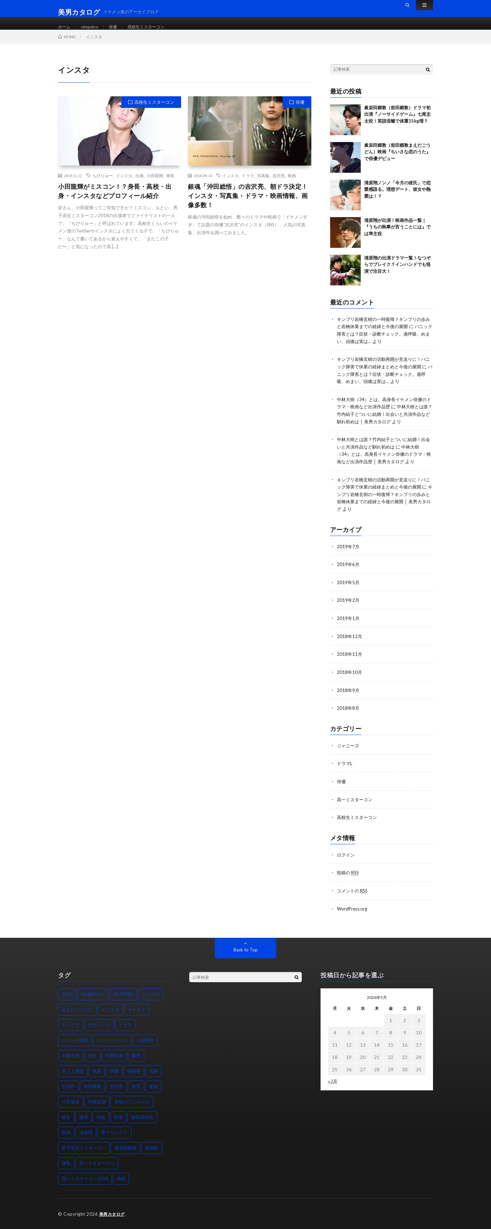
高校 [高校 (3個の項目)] (121, 1178)
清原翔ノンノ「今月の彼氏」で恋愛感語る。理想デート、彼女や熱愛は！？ (397, 197)
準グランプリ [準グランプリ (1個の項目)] (114, 1132)
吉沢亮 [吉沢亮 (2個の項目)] (116, 1086)
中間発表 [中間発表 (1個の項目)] (114, 1055)
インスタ (124, 183)
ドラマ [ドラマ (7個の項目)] (125, 1024)
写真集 (263, 183)
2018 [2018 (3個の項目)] (67, 994)
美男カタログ (113, 1213)
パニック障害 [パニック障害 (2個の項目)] (75, 1040)
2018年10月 (350, 674)
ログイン (346, 855)
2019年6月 (348, 567)
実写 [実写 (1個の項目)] (136, 1086)
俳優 (118, 27)
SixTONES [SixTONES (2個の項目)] (124, 994)
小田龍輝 (155, 183)
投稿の (349, 873)
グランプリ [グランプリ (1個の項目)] (99, 1024)
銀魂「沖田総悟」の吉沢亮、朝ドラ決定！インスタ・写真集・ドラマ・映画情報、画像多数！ (248, 203)
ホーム (65, 27)
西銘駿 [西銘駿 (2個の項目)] (152, 1147)
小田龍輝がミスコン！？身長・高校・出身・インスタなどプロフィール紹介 (115, 198)
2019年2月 (348, 603)
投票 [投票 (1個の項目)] (118, 1116)
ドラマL (345, 764)
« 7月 (332, 1080)
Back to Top (245, 949)
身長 (170, 183)
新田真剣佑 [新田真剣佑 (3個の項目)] (142, 1116)
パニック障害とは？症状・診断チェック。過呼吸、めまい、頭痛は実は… (384, 341)
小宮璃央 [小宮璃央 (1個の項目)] (70, 1101)
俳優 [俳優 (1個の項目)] (114, 1070)
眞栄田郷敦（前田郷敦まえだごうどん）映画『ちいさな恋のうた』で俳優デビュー (397, 159)
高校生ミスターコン (155, 27)
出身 (139, 183)
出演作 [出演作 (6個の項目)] (68, 1086)
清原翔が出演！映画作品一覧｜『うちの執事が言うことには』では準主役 (397, 234)
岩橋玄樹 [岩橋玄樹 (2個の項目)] (97, 1101)
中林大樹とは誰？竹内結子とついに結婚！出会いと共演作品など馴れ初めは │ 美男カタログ (384, 420)
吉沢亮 (278, 183)
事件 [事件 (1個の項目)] (136, 1055)
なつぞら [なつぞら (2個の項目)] (151, 994)
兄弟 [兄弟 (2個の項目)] (153, 1070)
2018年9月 (348, 692)
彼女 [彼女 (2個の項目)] (66, 1116)
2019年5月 (348, 585)
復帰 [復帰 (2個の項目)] (83, 1116)
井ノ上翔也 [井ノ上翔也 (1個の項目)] (73, 1070)
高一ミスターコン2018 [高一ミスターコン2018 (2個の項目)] (85, 1178)
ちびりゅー (102, 183)
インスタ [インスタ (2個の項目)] (110, 1009)
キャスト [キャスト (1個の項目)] (136, 1009)
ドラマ (248, 183)
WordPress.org (353, 908)
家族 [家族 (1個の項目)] (153, 1086)
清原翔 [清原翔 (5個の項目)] (85, 1132)
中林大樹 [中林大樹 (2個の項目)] (70, 1055)
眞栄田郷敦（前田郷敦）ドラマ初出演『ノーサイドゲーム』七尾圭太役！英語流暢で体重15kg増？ (397, 122)
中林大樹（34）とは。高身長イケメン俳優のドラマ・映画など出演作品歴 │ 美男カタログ (385, 459)
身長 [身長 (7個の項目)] (66, 1163)
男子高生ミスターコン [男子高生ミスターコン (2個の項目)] (84, 1147)
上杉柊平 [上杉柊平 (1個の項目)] (145, 1040)
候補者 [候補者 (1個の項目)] (133, 1070)
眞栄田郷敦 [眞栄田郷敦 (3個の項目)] (126, 1147)
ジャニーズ (349, 747)
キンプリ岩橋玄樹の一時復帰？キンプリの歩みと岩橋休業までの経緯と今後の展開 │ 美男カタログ (384, 505)
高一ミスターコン (356, 800)
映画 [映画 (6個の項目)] (66, 1132)
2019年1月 (348, 621)
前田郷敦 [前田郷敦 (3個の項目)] (92, 1086)
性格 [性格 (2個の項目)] (100, 1116)
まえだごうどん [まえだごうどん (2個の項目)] (77, 1009)
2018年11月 (350, 656)
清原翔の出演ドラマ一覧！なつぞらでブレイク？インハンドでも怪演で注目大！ (397, 272)
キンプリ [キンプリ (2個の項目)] (70, 1024)
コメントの (353, 890)
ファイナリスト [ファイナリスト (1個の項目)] (112, 1040)
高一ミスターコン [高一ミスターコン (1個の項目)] (97, 1163)
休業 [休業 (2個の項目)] (96, 1070)
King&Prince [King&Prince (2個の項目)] (93, 994)
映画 (292, 183)
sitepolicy (93, 27)
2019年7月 (348, 550)
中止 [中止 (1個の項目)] (92, 1055)
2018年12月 (350, 638)
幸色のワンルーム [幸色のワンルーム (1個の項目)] (132, 1101)
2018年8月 (348, 709)
